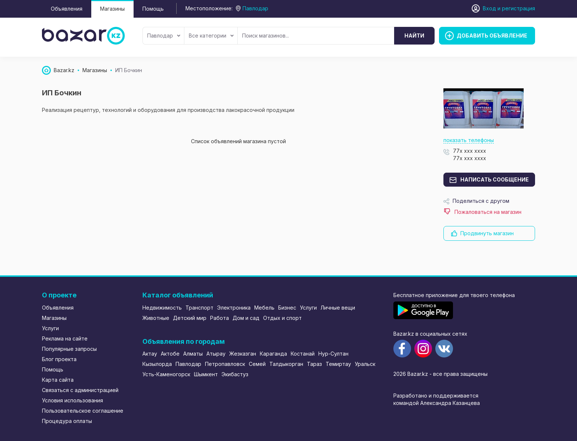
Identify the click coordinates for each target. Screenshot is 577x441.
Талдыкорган (286, 364)
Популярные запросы (69, 349)
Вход (489, 8)
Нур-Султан (333, 353)
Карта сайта (58, 380)
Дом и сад (246, 318)
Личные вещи (338, 307)
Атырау (216, 353)
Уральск (365, 364)
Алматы (193, 353)
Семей (257, 364)
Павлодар (163, 35)
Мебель (264, 307)
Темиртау (338, 364)
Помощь (153, 9)
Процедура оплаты (67, 421)
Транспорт (199, 307)
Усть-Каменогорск (166, 374)
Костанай (303, 353)
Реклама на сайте (65, 338)
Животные (155, 318)
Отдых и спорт (282, 318)
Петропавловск (225, 364)
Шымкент (206, 374)
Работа (219, 318)
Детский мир (189, 318)
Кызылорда (157, 364)
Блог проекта (59, 359)
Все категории (211, 35)
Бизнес (287, 307)
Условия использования (72, 400)
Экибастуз (235, 374)
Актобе (170, 353)
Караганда (273, 353)
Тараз (314, 364)
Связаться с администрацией (80, 390)
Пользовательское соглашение (82, 411)
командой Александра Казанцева (436, 403)
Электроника (234, 307)
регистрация (518, 8)
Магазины (112, 9)
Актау (149, 353)
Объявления (66, 9)
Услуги (50, 328)
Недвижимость (162, 307)
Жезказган (242, 353)
